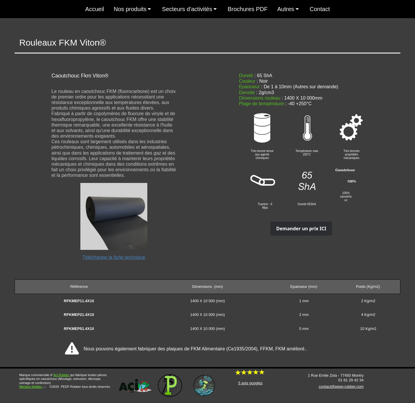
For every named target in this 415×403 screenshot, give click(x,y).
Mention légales (31, 386)
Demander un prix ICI (301, 228)
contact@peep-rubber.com (341, 386)
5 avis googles (250, 383)
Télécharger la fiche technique (113, 257)
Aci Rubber (61, 375)
